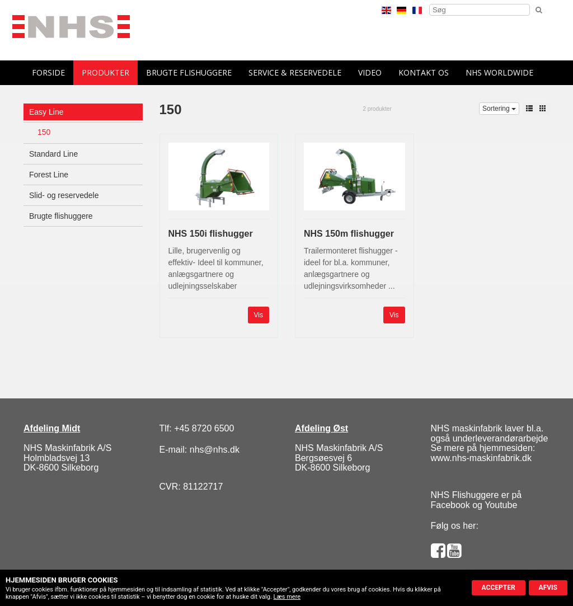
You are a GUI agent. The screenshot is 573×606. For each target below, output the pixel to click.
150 (43, 132)
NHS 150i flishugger (210, 233)
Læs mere (287, 596)
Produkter (105, 72)
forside (48, 72)
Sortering (499, 108)
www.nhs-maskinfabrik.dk (481, 458)
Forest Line (48, 174)
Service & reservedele (294, 72)
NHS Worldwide (499, 72)
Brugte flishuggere (189, 72)
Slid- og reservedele (64, 195)
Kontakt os (423, 72)
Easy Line (46, 111)
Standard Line (53, 153)
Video (370, 72)
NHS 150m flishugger (349, 233)
